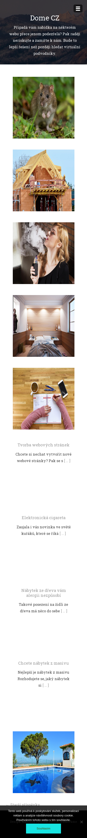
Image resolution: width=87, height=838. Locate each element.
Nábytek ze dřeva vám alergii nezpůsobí (43, 593)
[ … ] (67, 460)
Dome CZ (44, 17)
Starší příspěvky (23, 804)
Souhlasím (43, 828)
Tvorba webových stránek (43, 445)
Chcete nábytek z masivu (43, 663)
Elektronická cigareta (43, 517)
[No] (81, 822)
